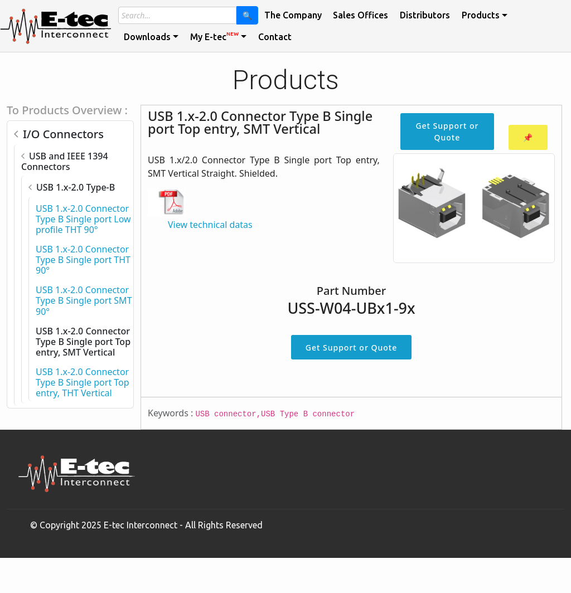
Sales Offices (360, 15)
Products (481, 15)
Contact (275, 37)
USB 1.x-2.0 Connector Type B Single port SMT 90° (84, 300)
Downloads (147, 37)
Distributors (425, 15)
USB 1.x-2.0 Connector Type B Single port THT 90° (83, 259)
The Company (293, 15)
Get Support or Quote (446, 131)
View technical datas (210, 224)
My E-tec (214, 36)
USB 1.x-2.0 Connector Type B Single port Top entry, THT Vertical (82, 382)
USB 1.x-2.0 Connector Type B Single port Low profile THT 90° (83, 219)
